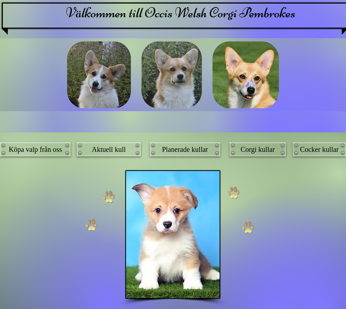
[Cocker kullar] (319, 149)
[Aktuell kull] (109, 149)
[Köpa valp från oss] (35, 149)
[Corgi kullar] (257, 149)
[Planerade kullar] (185, 149)
